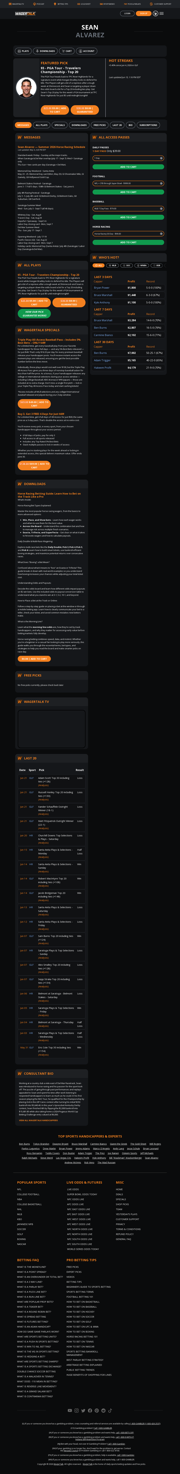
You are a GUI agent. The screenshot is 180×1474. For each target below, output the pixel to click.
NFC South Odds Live (79, 1239)
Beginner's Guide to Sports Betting (89, 1286)
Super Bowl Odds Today (82, 1194)
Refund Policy (124, 1234)
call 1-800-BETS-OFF (125, 1432)
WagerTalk (58, 1464)
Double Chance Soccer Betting (36, 1371)
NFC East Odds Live (78, 1209)
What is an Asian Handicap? (33, 1326)
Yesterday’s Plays (126, 1214)
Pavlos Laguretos (31, 1148)
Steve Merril (46, 1157)
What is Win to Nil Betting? (34, 1346)
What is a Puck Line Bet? (31, 1291)
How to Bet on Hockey (80, 1311)
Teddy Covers (52, 1153)
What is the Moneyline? (31, 1266)
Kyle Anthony (102, 302)
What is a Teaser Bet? (30, 1306)
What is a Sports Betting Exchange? (39, 1366)
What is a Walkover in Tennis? (35, 1376)
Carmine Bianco (103, 335)
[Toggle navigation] (162, 13)
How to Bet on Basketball (83, 1301)
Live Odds (73, 1189)
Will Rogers (155, 1143)
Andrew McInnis (73, 1162)
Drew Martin (49, 1148)
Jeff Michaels (146, 1153)
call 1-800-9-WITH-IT (125, 1437)
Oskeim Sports (129, 1153)
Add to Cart (128, 166)
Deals (119, 1194)
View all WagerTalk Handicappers (38, 1120)
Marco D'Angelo (101, 1148)
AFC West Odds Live (78, 1224)
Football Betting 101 (80, 1296)
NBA (19, 1199)
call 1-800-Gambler (125, 1455)
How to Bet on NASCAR (80, 1346)
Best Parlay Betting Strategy (85, 1359)
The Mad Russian (106, 1162)
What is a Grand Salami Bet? (34, 1391)
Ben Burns (100, 327)
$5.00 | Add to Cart (55, 109)
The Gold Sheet (138, 1143)
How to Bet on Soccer (80, 1316)
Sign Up (143, 13)
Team (119, 1209)
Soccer (21, 1229)
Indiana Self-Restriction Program (90, 1439)
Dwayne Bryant (60, 1143)
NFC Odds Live (75, 1199)
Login (127, 13)
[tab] (23, 125)
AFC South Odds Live (79, 1244)
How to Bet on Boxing (80, 1331)
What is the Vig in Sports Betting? (38, 1351)
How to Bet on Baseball (82, 1306)
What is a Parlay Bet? (30, 1286)
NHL (19, 1209)
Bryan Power (102, 287)
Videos (70, 1276)
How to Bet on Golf (79, 1321)
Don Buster (69, 1153)
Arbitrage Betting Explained (84, 1364)
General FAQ (123, 1239)
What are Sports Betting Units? (36, 1336)
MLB (19, 1214)
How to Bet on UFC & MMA (82, 1326)
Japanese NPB (25, 1224)
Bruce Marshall (103, 295)
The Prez (100, 1153)
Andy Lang (118, 1148)
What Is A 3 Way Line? (29, 1281)
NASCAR (21, 1244)
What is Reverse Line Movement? (36, 1386)
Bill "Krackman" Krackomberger (125, 1157)
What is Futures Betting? (32, 1321)
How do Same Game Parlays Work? (38, 1331)
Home (119, 1189)
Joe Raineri (113, 1153)
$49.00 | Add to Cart (34, 403)
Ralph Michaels (29, 1157)
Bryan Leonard (150, 1148)
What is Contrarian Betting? (35, 1396)
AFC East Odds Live (78, 1214)
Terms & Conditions (128, 1229)
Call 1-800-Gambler (116, 1444)
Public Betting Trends (80, 1369)
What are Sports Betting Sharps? (37, 1361)
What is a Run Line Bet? (31, 1296)
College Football (28, 1194)
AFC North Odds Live (79, 1234)
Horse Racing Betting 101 (82, 1336)
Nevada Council (71, 1450)
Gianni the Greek (118, 1143)
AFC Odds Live (75, 1204)
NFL (19, 1189)
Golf (20, 1234)
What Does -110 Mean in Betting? (37, 1381)
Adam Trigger (102, 360)
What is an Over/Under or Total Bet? (40, 1276)
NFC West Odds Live (79, 1219)
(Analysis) (43, 785)
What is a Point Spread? (31, 1271)
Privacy (120, 1224)
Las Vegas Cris (63, 1157)
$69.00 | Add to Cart (34, 465)
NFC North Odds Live (80, 1229)
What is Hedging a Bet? (31, 1356)
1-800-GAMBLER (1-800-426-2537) (145, 1423)
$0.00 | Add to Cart (34, 658)
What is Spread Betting (31, 1316)
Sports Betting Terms (80, 1291)
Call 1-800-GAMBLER (103, 1428)
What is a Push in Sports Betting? (38, 1341)
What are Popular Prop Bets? (35, 1301)
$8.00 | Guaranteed (84, 109)
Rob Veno (89, 1162)
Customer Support (127, 1219)
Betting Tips (74, 1281)
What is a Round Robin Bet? (34, 1311)
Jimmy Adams (83, 1148)
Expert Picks (74, 1271)
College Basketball (29, 1204)
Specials (121, 1199)
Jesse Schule (133, 1148)
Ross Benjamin (34, 1153)
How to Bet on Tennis (80, 1341)
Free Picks (73, 1266)
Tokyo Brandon (41, 1143)
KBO (19, 1219)
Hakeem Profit (102, 367)
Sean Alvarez (151, 1157)
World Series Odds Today (83, 1249)
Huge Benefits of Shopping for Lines (89, 1374)
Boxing (21, 1239)
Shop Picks (122, 1204)
